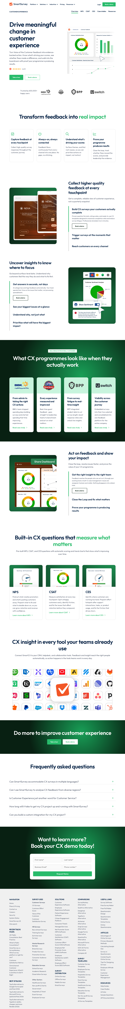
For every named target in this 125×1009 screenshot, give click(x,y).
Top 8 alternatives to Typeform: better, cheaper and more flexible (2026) (16, 1003)
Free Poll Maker (106, 908)
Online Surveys (60, 976)
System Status (14, 918)
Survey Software (106, 902)
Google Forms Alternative (83, 933)
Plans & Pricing (14, 906)
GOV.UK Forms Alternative (83, 949)
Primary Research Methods (107, 942)
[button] (34, 4)
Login (99, 4)
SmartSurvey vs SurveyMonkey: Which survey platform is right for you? (16, 952)
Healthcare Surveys (39, 983)
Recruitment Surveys (39, 930)
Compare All (82, 953)
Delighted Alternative (82, 912)
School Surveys (37, 968)
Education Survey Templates (84, 992)
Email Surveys (60, 985)
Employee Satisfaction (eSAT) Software (61, 957)
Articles (103, 992)
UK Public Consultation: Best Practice (15, 937)
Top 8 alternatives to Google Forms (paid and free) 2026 (16, 986)
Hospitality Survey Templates (84, 976)
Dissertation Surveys (39, 974)
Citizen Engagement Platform (62, 919)
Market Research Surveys (38, 944)
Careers (12, 912)
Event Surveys (37, 994)
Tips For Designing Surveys (107, 963)
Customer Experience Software (62, 903)
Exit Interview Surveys (37, 937)
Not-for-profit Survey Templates (85, 997)
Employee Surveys (38, 997)
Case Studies (105, 989)
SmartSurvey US (15, 921)
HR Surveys (36, 927)
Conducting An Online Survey (106, 958)
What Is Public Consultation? (14, 944)
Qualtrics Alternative (85, 908)
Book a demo (109, 4)
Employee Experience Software (62, 909)
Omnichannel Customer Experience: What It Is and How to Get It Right (16, 970)
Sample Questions (107, 995)
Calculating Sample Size (107, 947)
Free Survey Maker (107, 905)
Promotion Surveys (38, 955)
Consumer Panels (61, 924)
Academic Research (39, 971)
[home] (19, 4)
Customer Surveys (38, 902)
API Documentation (107, 998)
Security (12, 915)
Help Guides (105, 986)
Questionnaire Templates (106, 918)
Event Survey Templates (82, 981)
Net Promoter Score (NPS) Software (62, 931)
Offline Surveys (60, 979)
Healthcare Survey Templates (84, 986)
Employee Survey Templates (84, 970)
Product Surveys (37, 952)
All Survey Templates (85, 1001)
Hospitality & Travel (39, 992)
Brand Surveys (37, 949)
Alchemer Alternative (82, 922)
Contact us (13, 909)
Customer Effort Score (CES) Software (62, 944)
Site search (13, 924)
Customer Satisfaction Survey (39, 920)
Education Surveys (38, 965)
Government (36, 989)
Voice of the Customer (36, 915)
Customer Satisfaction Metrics (16, 961)
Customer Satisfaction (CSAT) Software (61, 937)
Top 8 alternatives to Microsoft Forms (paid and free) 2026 (16, 994)
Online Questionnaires (106, 926)
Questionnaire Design (106, 912)
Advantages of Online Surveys (106, 937)
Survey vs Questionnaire (106, 953)
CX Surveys (36, 905)
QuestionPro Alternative (82, 938)
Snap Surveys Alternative (82, 928)
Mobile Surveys (60, 982)
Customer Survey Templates (84, 965)
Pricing (62, 4)
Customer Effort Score (38, 909)
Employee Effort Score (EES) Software (62, 964)
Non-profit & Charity (39, 986)
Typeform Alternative (82, 917)
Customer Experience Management (105, 975)
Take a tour (16, 77)
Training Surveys (38, 933)
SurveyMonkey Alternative (83, 903)
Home (11, 903)
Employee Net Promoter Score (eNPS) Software (61, 950)
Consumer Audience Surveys (39, 959)
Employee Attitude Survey (107, 969)
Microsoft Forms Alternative (83, 944)
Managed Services (61, 927)
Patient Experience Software (61, 914)
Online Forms (105, 922)
